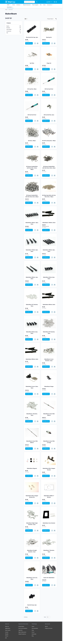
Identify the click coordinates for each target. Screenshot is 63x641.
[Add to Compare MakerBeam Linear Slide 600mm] (38, 448)
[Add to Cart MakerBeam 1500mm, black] (46, 230)
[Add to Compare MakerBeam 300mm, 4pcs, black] (38, 285)
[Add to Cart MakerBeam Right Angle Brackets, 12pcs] (29, 530)
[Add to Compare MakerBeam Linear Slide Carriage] (55, 448)
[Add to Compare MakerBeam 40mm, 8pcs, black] (55, 285)
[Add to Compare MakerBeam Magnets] (38, 476)
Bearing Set (49, 37)
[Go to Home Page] (6, 9)
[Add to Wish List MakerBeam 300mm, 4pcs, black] (35, 285)
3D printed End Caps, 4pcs (32, 37)
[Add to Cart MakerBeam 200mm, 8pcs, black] (46, 257)
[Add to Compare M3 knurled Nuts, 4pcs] (55, 121)
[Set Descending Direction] (56, 19)
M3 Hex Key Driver (49, 89)
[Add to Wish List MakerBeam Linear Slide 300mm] (52, 421)
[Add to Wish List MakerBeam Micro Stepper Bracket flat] (35, 503)
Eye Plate (32, 63)
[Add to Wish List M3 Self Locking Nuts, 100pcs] (52, 147)
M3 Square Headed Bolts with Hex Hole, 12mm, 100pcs (32, 168)
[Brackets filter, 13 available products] (14, 28)
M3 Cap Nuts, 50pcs (31, 89)
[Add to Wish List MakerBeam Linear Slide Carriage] (52, 448)
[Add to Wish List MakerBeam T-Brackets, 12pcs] (52, 558)
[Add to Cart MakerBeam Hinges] (46, 394)
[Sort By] (51, 19)
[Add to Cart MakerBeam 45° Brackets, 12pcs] (29, 312)
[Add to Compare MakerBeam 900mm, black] (38, 367)
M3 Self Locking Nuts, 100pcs (49, 140)
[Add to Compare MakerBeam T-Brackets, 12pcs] (55, 558)
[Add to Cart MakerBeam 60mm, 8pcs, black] (29, 339)
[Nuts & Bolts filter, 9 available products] (14, 29)
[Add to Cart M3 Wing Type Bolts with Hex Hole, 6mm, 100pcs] (46, 203)
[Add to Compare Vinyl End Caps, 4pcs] (38, 611)
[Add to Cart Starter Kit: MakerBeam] (46, 585)
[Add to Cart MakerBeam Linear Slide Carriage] (46, 448)
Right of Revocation (22, 632)
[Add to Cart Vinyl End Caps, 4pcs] (29, 611)
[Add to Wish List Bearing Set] (52, 43)
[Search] (36, 2)
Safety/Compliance (22, 634)
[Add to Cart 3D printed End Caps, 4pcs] (29, 43)
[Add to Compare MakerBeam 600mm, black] (55, 312)
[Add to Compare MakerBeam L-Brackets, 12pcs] (38, 421)
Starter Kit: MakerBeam (48, 577)
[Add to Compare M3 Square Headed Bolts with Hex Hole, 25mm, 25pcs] (55, 175)
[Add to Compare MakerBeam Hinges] (55, 394)
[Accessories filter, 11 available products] (14, 31)
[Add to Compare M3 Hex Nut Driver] (38, 121)
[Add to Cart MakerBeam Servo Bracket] (46, 530)
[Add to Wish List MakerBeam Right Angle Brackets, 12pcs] (35, 530)
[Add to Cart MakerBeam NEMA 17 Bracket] (46, 503)
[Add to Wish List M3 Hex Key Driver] (52, 95)
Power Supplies (35, 4)
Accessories (49, 4)
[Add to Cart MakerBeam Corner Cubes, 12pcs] (29, 394)
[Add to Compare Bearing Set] (55, 43)
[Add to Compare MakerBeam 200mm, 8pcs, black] (55, 257)
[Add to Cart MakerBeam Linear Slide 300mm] (46, 421)
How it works (7, 630)
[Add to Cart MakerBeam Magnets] (29, 476)
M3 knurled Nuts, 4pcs (49, 114)
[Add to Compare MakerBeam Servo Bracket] (55, 530)
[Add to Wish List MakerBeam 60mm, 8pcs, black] (35, 339)
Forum (33, 632)
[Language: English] (50, 2)
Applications (7, 628)
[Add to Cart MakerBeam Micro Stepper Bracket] (46, 476)
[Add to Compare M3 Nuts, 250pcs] (38, 147)
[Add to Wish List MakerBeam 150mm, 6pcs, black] (35, 257)
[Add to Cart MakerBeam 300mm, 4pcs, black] (29, 285)
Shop (33, 630)
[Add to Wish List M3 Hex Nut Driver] (35, 121)
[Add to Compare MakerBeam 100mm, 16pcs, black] (38, 230)
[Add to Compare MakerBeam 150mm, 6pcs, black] (38, 257)
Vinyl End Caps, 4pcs (32, 605)
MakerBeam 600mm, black (49, 304)
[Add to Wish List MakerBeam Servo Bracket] (52, 530)
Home (33, 626)
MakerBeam (9, 7)
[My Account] (54, 2)
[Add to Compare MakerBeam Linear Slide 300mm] (55, 421)
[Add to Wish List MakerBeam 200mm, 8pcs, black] (52, 257)
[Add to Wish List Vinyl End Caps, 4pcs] (35, 611)
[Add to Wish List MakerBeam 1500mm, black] (52, 230)
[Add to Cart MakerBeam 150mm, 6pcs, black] (29, 257)
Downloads (34, 634)
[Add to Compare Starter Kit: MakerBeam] (55, 585)
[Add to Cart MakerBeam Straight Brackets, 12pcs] (29, 558)
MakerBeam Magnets (32, 468)
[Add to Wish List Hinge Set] (52, 69)
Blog (33, 636)
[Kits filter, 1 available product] (14, 33)
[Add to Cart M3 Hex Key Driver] (46, 95)
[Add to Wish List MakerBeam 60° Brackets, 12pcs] (52, 339)
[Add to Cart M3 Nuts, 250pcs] (29, 146)
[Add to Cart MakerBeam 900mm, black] (29, 366)
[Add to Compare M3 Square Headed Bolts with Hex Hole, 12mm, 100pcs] (38, 175)
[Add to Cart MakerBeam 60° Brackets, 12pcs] (46, 339)
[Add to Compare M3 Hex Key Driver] (55, 95)
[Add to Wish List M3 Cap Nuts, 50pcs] (35, 95)
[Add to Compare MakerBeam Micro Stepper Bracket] (55, 476)
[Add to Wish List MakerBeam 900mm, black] (35, 367)
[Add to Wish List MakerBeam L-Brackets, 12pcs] (35, 421)
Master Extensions (27, 4)
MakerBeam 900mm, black (32, 359)
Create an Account (48, 628)
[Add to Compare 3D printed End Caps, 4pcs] (38, 43)
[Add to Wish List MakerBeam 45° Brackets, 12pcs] (35, 312)
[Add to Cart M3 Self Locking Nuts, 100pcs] (46, 146)
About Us (7, 626)
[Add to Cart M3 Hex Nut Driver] (29, 121)
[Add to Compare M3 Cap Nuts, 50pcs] (38, 95)
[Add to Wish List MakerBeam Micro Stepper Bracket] (52, 476)
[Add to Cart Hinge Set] (46, 69)
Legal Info (20, 630)
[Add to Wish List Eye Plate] (35, 69)
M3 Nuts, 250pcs (32, 140)
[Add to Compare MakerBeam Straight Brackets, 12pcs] (38, 558)
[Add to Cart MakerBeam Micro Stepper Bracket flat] (29, 503)
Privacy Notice (21, 626)
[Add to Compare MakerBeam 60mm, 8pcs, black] (38, 339)
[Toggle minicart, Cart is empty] (56, 2)
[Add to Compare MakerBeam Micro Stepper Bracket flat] (38, 503)
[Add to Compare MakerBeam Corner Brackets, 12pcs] (55, 367)
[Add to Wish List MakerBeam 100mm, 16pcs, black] (35, 230)
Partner (6, 636)
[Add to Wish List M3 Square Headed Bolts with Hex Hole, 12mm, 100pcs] (35, 175)
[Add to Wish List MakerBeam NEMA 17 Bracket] (52, 503)
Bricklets (18, 4)
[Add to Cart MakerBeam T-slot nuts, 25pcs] (29, 585)
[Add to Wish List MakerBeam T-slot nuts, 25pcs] (35, 585)
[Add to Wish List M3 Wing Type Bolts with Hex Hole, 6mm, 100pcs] (52, 203)
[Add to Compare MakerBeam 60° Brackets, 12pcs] (55, 339)
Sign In (46, 626)
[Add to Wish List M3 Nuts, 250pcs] (35, 147)
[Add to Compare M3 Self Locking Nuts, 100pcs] (55, 147)
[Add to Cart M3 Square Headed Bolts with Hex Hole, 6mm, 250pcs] (29, 203)
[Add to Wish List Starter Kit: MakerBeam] (52, 585)
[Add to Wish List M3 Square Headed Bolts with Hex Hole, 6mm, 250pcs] (35, 203)
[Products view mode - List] (26, 18)
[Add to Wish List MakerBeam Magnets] (35, 476)
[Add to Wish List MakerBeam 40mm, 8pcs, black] (52, 285)
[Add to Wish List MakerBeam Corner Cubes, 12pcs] (35, 394)
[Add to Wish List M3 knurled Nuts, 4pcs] (52, 121)
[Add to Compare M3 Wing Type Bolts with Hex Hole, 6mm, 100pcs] (55, 203)
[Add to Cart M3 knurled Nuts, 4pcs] (46, 121)
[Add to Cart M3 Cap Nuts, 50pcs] (29, 95)
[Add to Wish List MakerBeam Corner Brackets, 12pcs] (52, 367)
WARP (8, 4)
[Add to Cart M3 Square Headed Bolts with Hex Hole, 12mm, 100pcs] (29, 175)
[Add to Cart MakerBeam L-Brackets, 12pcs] (29, 421)
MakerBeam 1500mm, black (48, 222)
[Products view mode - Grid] (25, 18)
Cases (44, 4)
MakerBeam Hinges (48, 386)
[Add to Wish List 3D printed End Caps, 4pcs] (35, 43)
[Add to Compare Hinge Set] (55, 69)
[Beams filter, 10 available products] (14, 26)
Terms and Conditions (22, 628)
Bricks (14, 4)
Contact (6, 632)
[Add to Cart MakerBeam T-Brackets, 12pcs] (46, 558)
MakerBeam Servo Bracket (49, 523)
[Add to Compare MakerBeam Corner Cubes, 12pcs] (38, 394)
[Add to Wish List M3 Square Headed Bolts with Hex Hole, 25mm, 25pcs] (52, 175)
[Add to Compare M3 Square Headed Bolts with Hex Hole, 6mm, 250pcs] (38, 203)
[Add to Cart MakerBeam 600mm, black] (46, 312)
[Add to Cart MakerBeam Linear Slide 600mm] (29, 448)
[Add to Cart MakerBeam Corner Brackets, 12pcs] (46, 366)
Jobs (6, 637)
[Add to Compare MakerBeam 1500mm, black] (55, 230)
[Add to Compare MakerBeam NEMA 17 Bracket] (55, 503)
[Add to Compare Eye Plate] (38, 69)
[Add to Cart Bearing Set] (46, 43)
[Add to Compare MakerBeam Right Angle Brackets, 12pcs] (38, 530)
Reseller (6, 634)
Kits (40, 4)
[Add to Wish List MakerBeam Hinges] (52, 394)
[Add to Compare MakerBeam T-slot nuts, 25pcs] (38, 585)
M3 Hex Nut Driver (32, 114)
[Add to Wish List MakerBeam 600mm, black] (52, 312)
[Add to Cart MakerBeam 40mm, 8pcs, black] (46, 285)
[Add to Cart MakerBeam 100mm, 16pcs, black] (29, 230)
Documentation (35, 628)
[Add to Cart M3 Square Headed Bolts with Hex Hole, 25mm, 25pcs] (46, 175)
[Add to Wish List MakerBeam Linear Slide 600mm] (35, 448)
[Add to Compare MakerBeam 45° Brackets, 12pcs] (38, 312)
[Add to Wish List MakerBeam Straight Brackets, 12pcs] (35, 558)
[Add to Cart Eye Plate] (29, 69)
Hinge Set (49, 63)
